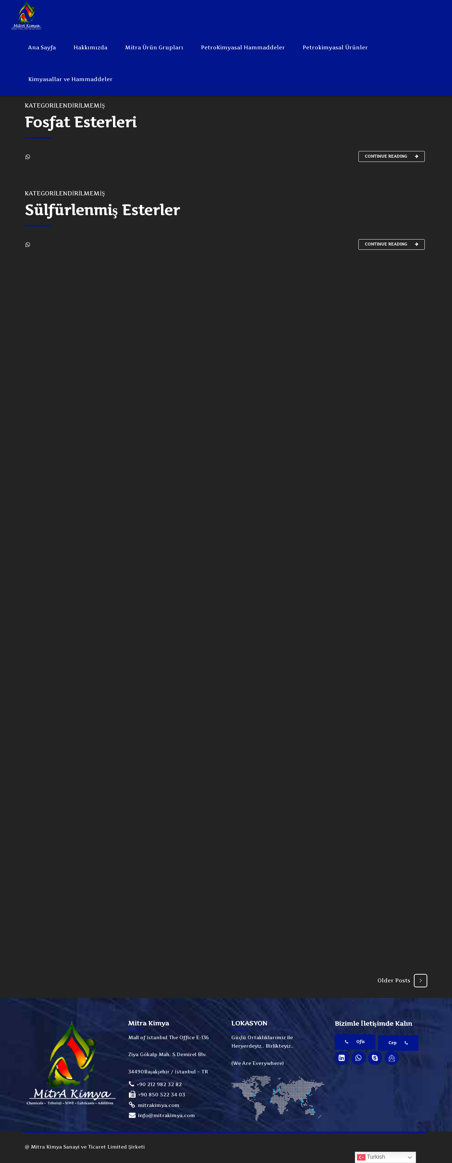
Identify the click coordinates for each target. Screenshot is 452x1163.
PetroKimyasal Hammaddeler (243, 47)
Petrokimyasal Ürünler (335, 47)
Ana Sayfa (42, 47)
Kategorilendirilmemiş (65, 106)
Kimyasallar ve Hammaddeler (70, 79)
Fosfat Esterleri (81, 123)
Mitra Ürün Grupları (154, 47)
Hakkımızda (90, 47)
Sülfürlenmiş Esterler (102, 211)
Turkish (371, 1157)
